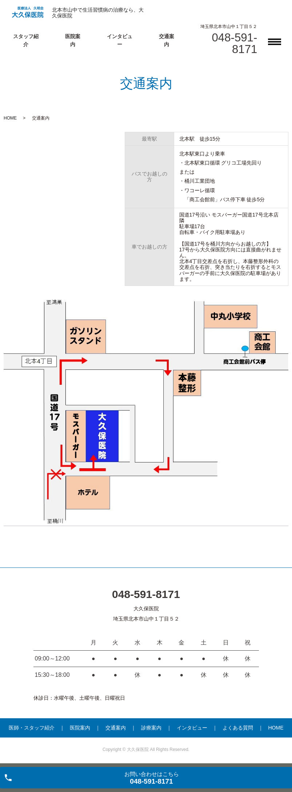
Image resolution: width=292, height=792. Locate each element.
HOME (10, 118)
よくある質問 (238, 728)
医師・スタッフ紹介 (32, 728)
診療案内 (151, 728)
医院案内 (80, 728)
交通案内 (115, 728)
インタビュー (192, 728)
